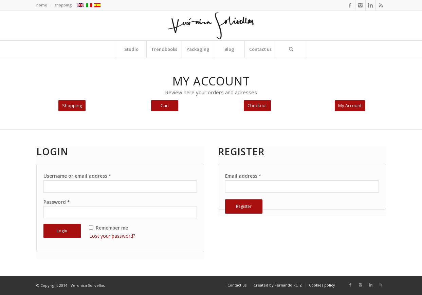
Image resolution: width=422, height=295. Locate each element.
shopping (63, 4)
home (41, 4)
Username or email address (77, 176)
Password (56, 202)
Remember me (108, 227)
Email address (243, 176)
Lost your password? (112, 236)
